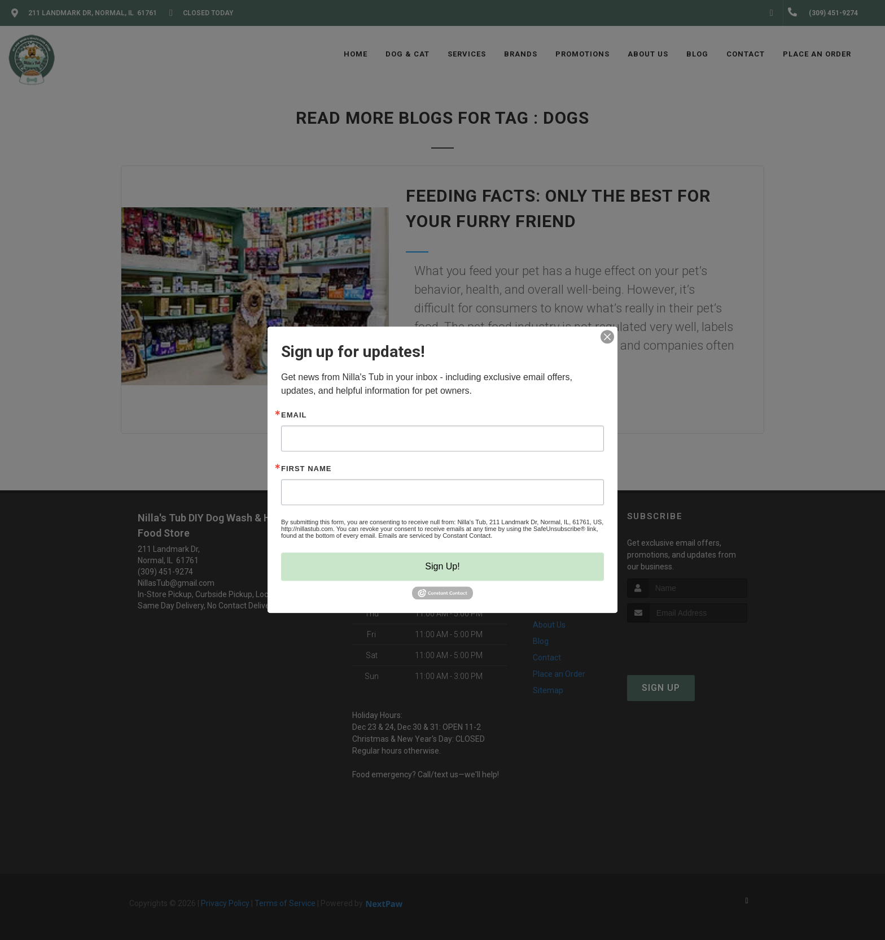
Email (293, 415)
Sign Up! (442, 566)
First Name (306, 468)
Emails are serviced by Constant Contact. (435, 535)
